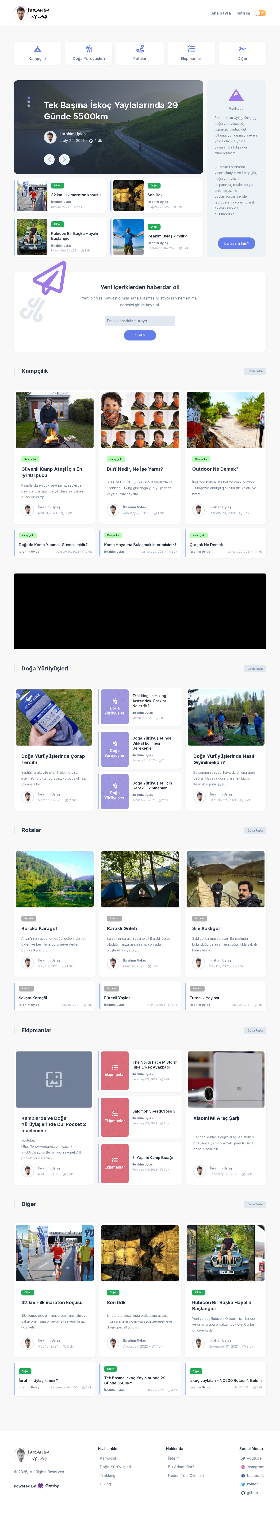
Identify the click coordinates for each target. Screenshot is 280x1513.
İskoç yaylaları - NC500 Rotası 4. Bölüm (226, 1385)
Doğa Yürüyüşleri (44, 672)
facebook (252, 1475)
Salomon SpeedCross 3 (153, 1115)
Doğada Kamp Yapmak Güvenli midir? (53, 548)
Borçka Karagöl (39, 932)
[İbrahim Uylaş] (52, 13)
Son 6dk (155, 195)
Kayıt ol (140, 337)
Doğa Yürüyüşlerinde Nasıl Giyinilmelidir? (223, 763)
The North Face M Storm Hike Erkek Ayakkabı (154, 1069)
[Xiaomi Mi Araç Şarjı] (226, 1084)
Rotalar (31, 833)
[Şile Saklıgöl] (226, 883)
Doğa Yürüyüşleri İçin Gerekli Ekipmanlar (152, 789)
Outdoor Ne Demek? (215, 472)
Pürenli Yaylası (117, 1002)
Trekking (107, 1475)
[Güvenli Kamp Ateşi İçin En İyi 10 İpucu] (55, 423)
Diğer (59, 186)
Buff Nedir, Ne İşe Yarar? (135, 472)
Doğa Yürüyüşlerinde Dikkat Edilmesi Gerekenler (152, 746)
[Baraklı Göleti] (140, 883)
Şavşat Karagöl (33, 1002)
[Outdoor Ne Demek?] (226, 423)
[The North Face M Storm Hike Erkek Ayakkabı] (115, 1075)
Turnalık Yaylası (204, 1002)
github (249, 1492)
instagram (252, 1467)
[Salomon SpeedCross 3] (115, 1121)
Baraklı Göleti (122, 932)
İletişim (243, 13)
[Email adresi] (140, 322)
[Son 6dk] (128, 196)
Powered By (36, 1485)
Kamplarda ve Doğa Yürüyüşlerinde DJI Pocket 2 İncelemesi (53, 1129)
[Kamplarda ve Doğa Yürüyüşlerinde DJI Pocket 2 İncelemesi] (54, 1084)
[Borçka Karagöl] (55, 883)
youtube (251, 1458)
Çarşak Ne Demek (206, 548)
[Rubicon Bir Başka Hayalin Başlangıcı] (32, 238)
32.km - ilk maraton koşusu (76, 195)
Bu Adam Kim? (181, 1467)
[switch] (260, 13)
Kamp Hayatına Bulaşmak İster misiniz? (140, 548)
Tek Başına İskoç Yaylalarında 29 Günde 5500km (111, 111)
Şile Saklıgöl (206, 932)
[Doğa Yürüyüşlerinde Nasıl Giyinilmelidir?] (226, 721)
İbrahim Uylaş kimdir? (167, 237)
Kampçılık (34, 373)
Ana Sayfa (221, 13)
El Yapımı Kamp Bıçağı (152, 1161)
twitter (249, 1484)
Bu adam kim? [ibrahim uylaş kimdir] (236, 244)
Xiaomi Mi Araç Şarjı (216, 1122)
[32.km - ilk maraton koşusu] (32, 196)
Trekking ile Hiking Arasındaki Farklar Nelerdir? (149, 704)
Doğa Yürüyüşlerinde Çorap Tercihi (53, 763)
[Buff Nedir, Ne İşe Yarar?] (140, 423)
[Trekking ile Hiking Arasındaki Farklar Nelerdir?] (115, 710)
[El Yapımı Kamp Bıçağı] (115, 1167)
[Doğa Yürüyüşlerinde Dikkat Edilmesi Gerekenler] (115, 752)
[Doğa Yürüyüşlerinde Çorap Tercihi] (54, 721)
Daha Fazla (255, 374)
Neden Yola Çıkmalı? (186, 1475)
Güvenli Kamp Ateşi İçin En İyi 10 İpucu (51, 475)
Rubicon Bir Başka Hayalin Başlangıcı (75, 237)
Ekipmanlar (36, 1034)
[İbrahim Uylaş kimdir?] (128, 238)
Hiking (105, 1484)
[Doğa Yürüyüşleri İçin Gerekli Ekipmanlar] (115, 795)
